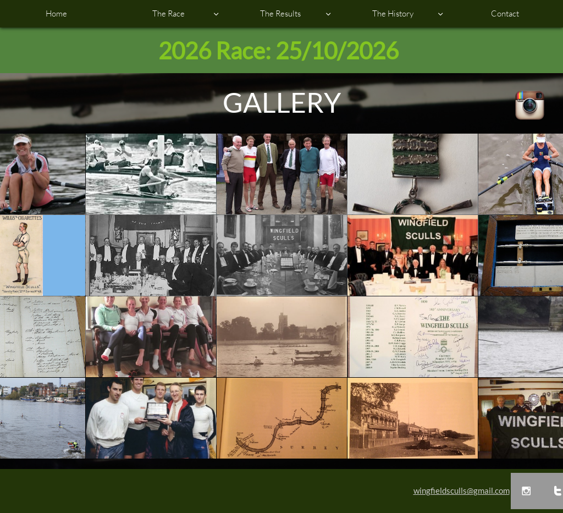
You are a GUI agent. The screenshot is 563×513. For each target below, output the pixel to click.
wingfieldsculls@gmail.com (461, 490)
